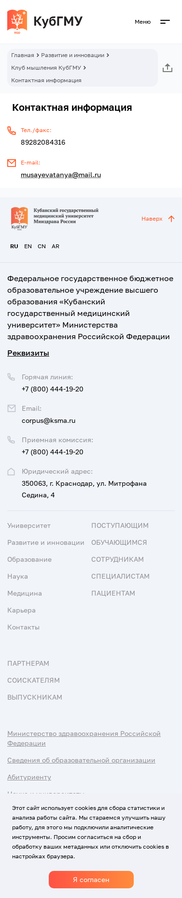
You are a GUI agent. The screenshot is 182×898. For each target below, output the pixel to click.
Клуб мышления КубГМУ (46, 67)
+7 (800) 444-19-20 (53, 452)
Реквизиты (28, 353)
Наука (17, 576)
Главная (22, 55)
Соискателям (33, 680)
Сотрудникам (117, 559)
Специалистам (120, 576)
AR (55, 246)
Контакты (23, 627)
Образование (29, 559)
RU (14, 246)
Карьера (21, 610)
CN (42, 246)
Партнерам (28, 663)
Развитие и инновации (72, 55)
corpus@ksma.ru (48, 420)
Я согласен (91, 879)
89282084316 (43, 142)
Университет (29, 525)
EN (28, 246)
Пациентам (113, 593)
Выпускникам (34, 697)
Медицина (24, 593)
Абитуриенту (29, 777)
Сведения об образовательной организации (81, 760)
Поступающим (120, 525)
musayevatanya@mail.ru (61, 174)
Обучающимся (119, 542)
